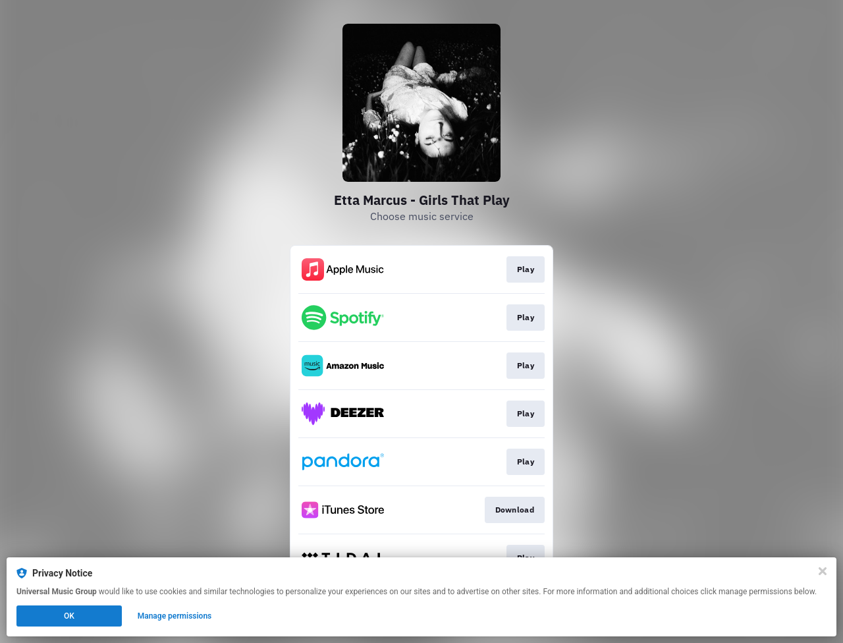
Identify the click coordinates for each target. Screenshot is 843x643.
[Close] (822, 571)
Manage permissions (175, 616)
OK (69, 616)
